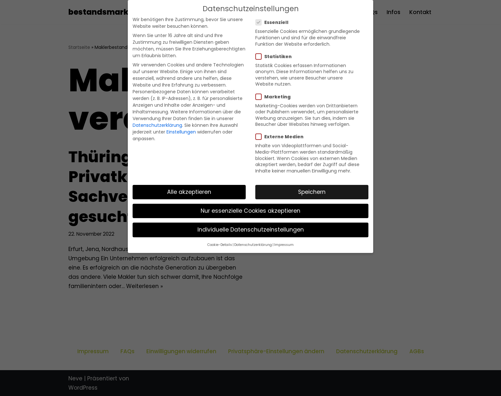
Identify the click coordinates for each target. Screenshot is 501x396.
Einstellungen (181, 132)
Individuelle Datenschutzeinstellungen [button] (250, 229)
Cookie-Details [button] (219, 244)
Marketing (275, 97)
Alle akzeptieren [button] (189, 192)
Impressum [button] (284, 244)
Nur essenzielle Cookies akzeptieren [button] (250, 211)
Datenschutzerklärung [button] (253, 244)
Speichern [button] (312, 192)
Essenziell (274, 22)
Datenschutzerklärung (157, 125)
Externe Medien (281, 136)
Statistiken (275, 56)
